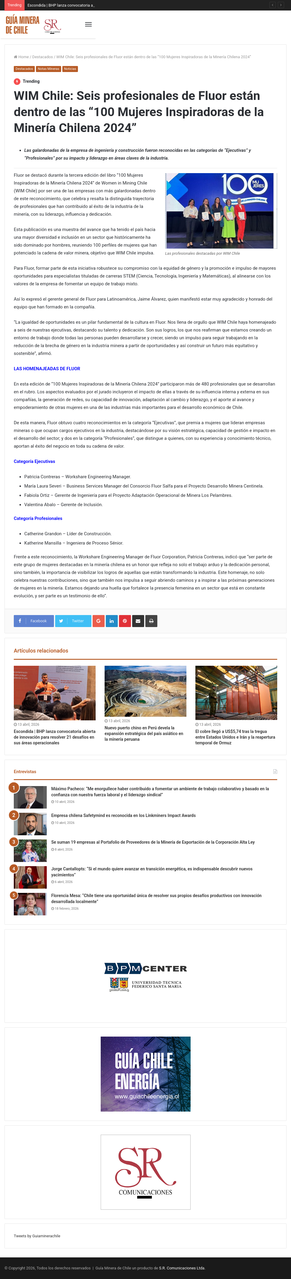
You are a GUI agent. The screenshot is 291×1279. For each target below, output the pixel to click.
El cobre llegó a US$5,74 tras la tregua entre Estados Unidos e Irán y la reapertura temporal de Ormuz (235, 737)
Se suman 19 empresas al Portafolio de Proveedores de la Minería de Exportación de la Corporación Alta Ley (153, 842)
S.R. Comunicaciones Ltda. (182, 1268)
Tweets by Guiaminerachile (37, 1236)
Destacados (42, 57)
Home (21, 57)
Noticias (70, 69)
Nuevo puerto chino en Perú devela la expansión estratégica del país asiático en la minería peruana (144, 733)
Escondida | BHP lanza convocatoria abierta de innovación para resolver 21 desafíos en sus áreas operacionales (55, 737)
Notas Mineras (48, 69)
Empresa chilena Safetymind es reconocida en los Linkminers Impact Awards (123, 815)
